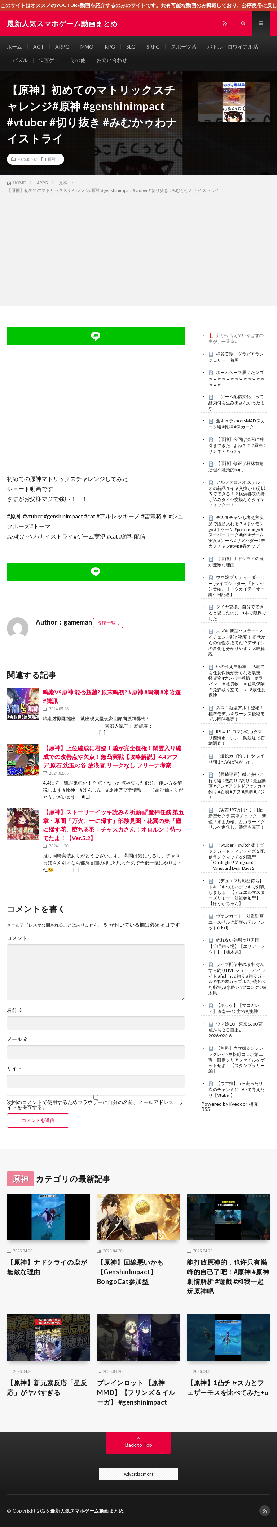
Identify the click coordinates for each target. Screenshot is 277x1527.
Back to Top (138, 1445)
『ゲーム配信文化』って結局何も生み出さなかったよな (236, 402)
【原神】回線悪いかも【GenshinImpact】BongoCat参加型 (130, 1271)
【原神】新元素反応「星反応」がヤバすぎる (47, 1387)
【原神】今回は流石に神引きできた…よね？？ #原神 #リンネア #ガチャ (237, 445)
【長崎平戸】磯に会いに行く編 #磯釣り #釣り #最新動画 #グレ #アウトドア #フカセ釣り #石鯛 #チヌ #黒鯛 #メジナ (237, 786)
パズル (20, 60)
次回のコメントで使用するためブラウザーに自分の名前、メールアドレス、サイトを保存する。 (95, 1105)
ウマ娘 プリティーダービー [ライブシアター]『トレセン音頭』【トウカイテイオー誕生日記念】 (236, 586)
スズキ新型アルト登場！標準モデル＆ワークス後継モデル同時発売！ (236, 713)
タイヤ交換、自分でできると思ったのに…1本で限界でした (237, 612)
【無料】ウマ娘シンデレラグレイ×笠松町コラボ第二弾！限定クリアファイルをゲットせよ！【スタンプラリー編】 (236, 1059)
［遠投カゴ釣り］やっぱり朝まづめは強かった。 (236, 759)
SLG (130, 47)
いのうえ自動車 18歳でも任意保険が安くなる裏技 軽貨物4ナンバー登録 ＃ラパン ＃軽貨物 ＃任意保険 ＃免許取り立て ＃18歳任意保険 (238, 681)
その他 (77, 60)
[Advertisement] (138, 248)
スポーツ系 (183, 47)
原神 (52, 159)
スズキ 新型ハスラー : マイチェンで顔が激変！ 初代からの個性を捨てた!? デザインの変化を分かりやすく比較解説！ (236, 642)
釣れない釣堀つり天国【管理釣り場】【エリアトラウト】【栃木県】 (236, 946)
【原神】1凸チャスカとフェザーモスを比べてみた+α (227, 1387)
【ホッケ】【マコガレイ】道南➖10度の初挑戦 (233, 1008)
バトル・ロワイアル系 (232, 47)
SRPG (153, 47)
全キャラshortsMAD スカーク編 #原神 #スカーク (236, 423)
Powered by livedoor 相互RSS (230, 1106)
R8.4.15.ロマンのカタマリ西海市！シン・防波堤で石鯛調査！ (236, 737)
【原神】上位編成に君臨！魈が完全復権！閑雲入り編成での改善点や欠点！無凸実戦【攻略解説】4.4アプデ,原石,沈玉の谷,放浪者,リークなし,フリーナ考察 (112, 756)
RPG (110, 47)
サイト (14, 1068)
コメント (17, 938)
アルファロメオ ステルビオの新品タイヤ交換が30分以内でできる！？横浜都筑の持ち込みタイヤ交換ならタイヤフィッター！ (236, 493)
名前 (15, 1010)
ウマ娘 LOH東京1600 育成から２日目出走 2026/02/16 (235, 1030)
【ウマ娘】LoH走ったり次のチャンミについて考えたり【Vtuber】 (236, 1089)
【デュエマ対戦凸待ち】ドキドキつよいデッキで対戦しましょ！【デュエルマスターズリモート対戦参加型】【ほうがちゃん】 (236, 892)
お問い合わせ (112, 60)
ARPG (62, 47)
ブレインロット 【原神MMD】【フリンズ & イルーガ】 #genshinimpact (136, 1392)
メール (17, 1039)
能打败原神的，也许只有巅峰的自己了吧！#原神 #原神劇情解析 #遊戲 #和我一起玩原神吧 (228, 1276)
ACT (38, 47)
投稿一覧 (106, 623)
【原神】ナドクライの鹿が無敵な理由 (47, 1267)
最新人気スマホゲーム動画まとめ (87, 1511)
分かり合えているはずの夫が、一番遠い (236, 338)
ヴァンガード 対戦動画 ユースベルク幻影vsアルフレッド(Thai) (238, 922)
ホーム (14, 47)
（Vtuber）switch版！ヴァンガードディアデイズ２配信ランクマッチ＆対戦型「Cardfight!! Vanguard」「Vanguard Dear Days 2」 (236, 856)
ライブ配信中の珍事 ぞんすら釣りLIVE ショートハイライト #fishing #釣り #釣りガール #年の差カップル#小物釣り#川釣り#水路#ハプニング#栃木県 (237, 978)
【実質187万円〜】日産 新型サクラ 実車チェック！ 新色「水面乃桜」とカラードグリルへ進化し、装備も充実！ (237, 818)
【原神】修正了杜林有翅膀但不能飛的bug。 (236, 466)
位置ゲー (49, 60)
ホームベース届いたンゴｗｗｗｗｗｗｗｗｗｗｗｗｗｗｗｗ (236, 378)
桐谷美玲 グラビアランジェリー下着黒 (236, 357)
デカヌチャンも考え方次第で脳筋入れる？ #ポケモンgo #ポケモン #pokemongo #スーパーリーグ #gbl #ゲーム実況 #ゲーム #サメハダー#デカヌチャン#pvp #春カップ (236, 532)
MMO (86, 47)
